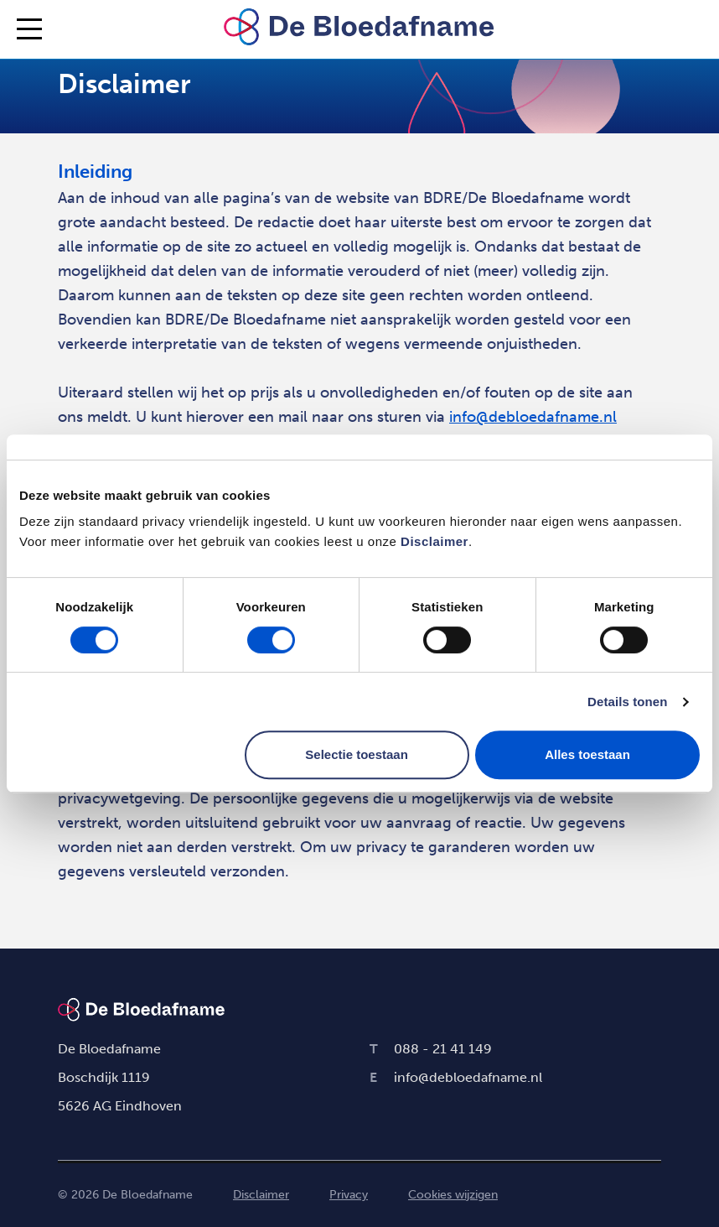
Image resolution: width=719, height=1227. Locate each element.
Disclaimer (434, 541)
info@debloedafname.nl (533, 417)
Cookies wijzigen (453, 1195)
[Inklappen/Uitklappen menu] (29, 29)
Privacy (348, 1195)
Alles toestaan (587, 754)
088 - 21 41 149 (431, 1049)
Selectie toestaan (356, 754)
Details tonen (627, 701)
